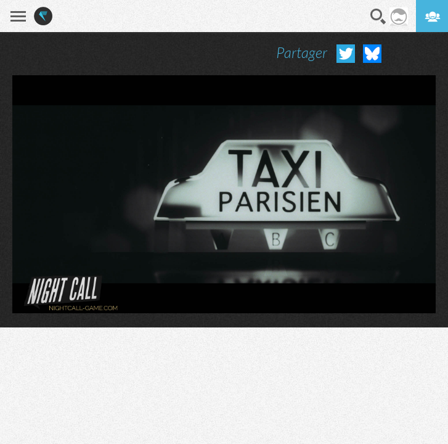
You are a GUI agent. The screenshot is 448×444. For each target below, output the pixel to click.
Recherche (378, 16)
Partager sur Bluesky (372, 53)
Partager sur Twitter (345, 53)
